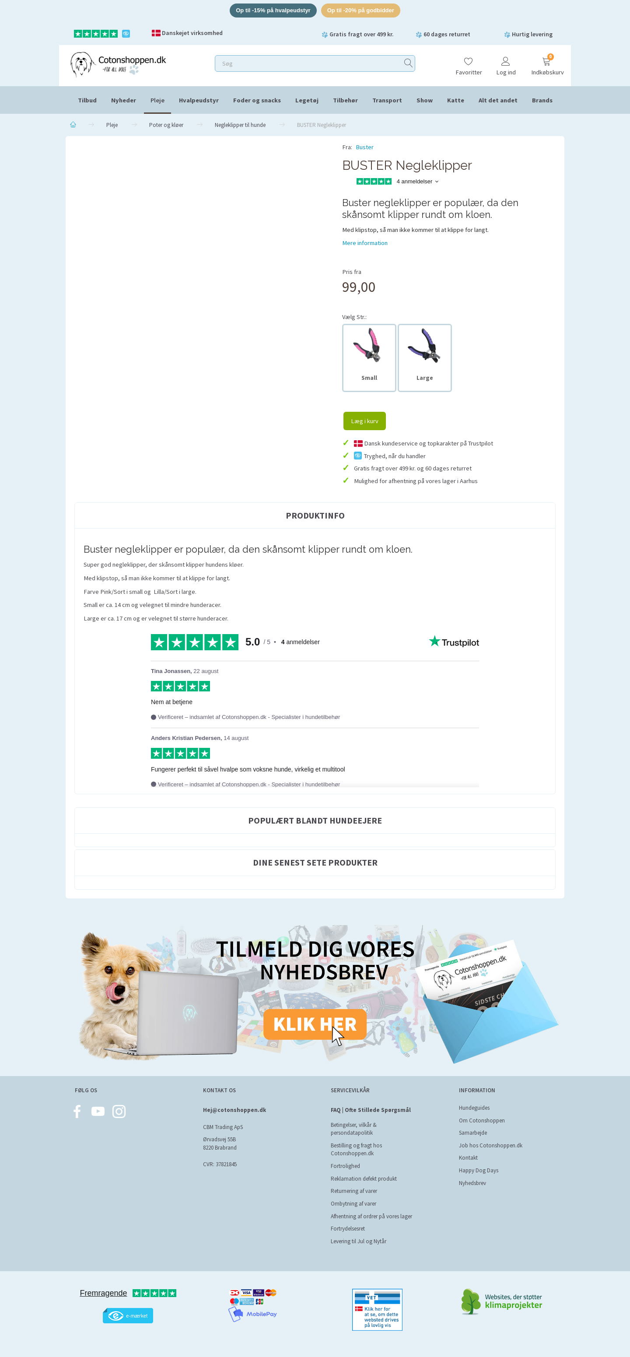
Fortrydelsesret (348, 1228)
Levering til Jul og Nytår (358, 1241)
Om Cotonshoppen (482, 1120)
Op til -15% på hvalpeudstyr (273, 10)
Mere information (365, 243)
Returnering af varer (354, 1191)
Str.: (354, 317)
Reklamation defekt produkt (364, 1178)
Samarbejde (473, 1132)
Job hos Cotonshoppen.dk (490, 1145)
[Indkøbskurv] (546, 62)
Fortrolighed (345, 1166)
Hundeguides (474, 1108)
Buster (365, 147)
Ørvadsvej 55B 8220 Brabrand (220, 1144)
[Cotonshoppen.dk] (118, 63)
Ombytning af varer (353, 1203)
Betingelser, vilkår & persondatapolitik (354, 1129)
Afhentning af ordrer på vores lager (371, 1216)
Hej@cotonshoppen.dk (234, 1110)
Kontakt (468, 1157)
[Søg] (408, 63)
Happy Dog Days (478, 1170)
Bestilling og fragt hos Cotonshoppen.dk (356, 1149)
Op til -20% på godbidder (360, 10)
